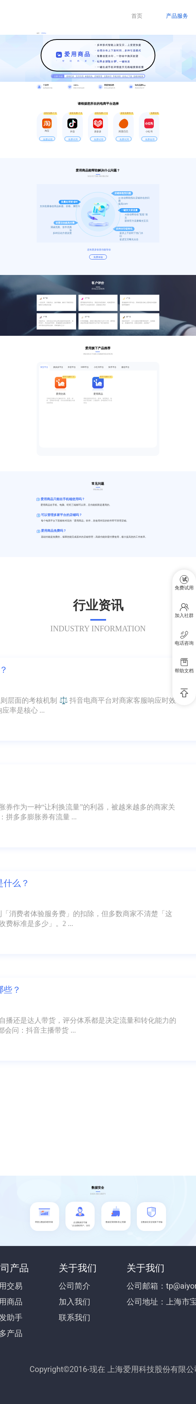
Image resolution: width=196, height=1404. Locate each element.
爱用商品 (43, 33)
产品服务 (177, 16)
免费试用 (47, 139)
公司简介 (74, 1286)
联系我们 (74, 1317)
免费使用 (150, 139)
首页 (136, 16)
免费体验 (98, 257)
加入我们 (74, 1301)
